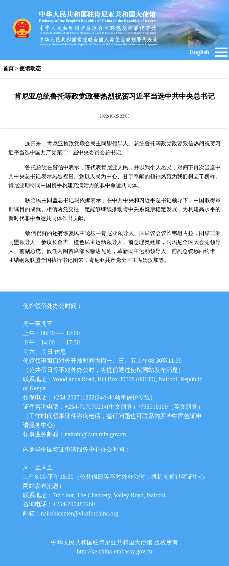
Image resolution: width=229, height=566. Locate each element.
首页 (8, 68)
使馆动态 (30, 68)
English (199, 52)
